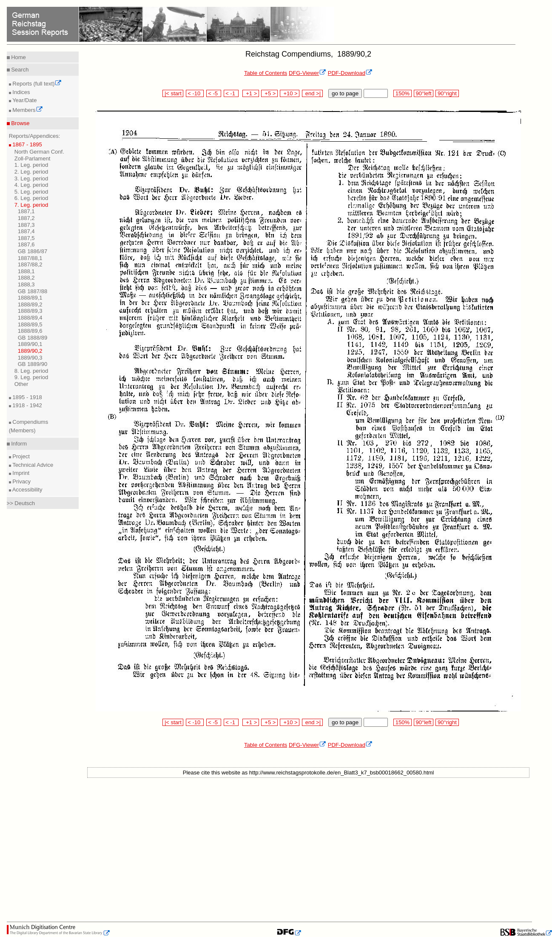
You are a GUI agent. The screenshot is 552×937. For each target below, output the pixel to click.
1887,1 (26, 211)
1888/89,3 (30, 311)
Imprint (20, 473)
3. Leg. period (31, 178)
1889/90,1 (30, 344)
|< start (173, 93)
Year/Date (24, 100)
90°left (423, 93)
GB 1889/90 (32, 364)
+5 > (269, 93)
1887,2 (26, 218)
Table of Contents (265, 73)
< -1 (231, 93)
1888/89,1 (30, 297)
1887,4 (26, 231)
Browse (20, 123)
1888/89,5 (30, 324)
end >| (312, 93)
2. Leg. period (31, 172)
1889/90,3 (30, 357)
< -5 (214, 93)
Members (27, 110)
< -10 (195, 93)
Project (20, 456)
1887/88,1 (30, 258)
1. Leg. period (31, 165)
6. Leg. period (31, 198)
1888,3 (26, 284)
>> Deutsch (21, 503)
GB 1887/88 (32, 291)
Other (21, 384)
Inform (18, 443)
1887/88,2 (30, 264)
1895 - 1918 (26, 397)
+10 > (289, 93)
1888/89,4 (30, 317)
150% (402, 93)
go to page (345, 93)
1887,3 (26, 225)
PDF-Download (350, 73)
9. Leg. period (31, 377)
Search (19, 69)
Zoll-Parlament (32, 158)
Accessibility (27, 489)
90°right (447, 93)
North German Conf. (39, 152)
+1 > (251, 93)
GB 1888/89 (32, 337)
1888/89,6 (30, 331)
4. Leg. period (31, 185)
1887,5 (26, 238)
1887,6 (26, 244)
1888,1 (26, 271)
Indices (20, 92)
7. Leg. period (31, 205)
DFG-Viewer (307, 73)
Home (18, 57)
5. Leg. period (31, 192)
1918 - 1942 (26, 405)
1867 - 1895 (26, 144)
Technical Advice (32, 465)
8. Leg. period (31, 371)
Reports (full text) (36, 83)
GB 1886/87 (32, 251)
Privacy (21, 481)
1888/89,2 (30, 304)
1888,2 (26, 277)
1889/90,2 (30, 351)
